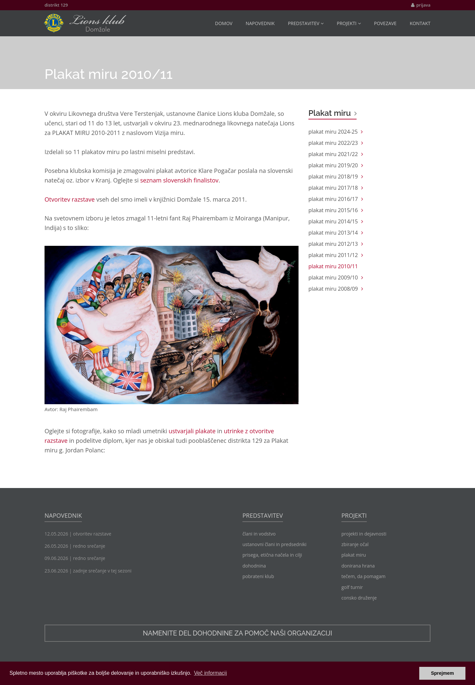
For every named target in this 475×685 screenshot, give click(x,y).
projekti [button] (349, 23)
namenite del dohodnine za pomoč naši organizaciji (237, 633)
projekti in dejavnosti (363, 534)
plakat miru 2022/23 (333, 143)
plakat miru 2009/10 (333, 277)
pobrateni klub (258, 576)
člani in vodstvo (259, 534)
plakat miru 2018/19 (333, 176)
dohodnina (254, 566)
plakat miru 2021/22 (333, 154)
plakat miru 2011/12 (333, 255)
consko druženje (359, 598)
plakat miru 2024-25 (333, 131)
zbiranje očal (354, 544)
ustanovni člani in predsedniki (274, 544)
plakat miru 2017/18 (333, 187)
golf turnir (352, 587)
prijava (423, 5)
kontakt (420, 23)
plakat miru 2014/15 (333, 221)
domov (224, 23)
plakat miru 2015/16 (333, 210)
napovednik (260, 23)
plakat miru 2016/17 (333, 199)
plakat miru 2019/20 (333, 165)
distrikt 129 (56, 5)
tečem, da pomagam (363, 576)
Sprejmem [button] (442, 673)
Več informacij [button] (210, 673)
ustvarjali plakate (192, 431)
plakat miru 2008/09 (333, 288)
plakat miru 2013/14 (333, 232)
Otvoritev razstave (70, 199)
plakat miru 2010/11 (333, 266)
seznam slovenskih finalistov (179, 180)
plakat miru (353, 555)
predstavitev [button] (306, 23)
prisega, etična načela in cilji (272, 555)
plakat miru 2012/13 (333, 243)
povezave (385, 23)
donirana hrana (358, 566)
